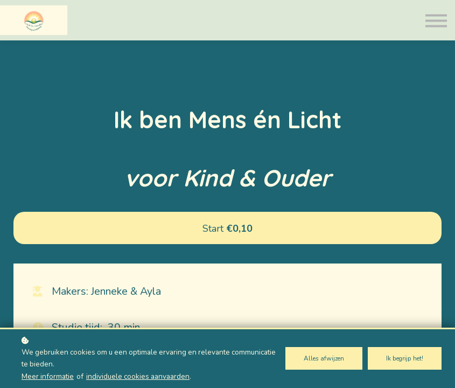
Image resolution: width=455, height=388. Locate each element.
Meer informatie (48, 376)
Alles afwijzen (324, 358)
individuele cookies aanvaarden (138, 376)
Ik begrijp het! (404, 358)
